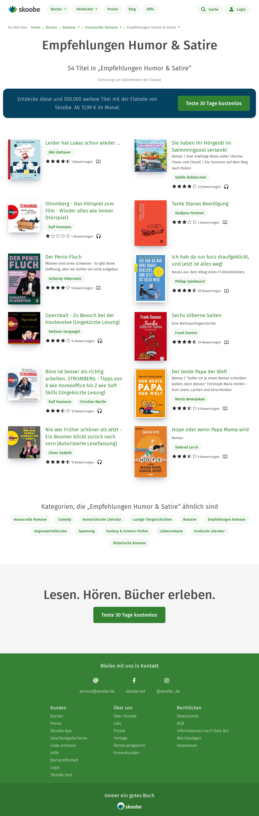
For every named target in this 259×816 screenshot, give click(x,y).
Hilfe (150, 9)
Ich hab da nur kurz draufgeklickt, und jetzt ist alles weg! (210, 260)
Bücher (57, 9)
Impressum (187, 745)
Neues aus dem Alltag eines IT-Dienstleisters (208, 272)
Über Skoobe (125, 716)
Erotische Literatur (209, 531)
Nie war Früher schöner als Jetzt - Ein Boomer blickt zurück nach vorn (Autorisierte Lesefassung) (83, 436)
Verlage (120, 738)
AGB (180, 723)
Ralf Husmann (60, 227)
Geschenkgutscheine (68, 738)
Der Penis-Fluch (63, 257)
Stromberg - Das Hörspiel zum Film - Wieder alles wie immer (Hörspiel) (79, 211)
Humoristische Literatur (101, 519)
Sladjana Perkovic (189, 213)
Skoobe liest (61, 774)
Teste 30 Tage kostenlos (214, 103)
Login (237, 9)
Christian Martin (93, 402)
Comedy (64, 519)
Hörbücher (85, 9)
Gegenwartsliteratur (50, 531)
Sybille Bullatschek (190, 177)
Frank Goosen (186, 333)
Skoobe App (61, 730)
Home (35, 27)
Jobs (117, 723)
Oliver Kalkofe (60, 453)
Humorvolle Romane (101, 27)
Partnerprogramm (129, 745)
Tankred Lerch (186, 447)
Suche (210, 9)
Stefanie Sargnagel (64, 331)
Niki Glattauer (60, 152)
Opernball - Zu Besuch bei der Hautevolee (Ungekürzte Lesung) (82, 318)
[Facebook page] (135, 685)
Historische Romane (129, 543)
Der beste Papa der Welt (199, 371)
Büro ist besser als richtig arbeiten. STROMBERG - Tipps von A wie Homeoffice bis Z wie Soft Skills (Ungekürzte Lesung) (83, 382)
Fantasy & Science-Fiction (127, 531)
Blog (132, 9)
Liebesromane (171, 531)
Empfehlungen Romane (227, 519)
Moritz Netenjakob (190, 399)
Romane (69, 27)
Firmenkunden (126, 752)
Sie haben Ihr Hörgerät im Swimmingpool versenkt (201, 146)
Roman (177, 438)
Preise (112, 9)
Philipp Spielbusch (190, 281)
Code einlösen (63, 745)
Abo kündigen (189, 738)
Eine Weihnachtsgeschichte (194, 323)
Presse (119, 730)
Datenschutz (188, 716)
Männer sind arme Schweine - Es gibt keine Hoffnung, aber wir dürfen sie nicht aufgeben (81, 266)
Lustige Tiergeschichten (152, 519)
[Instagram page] (168, 685)
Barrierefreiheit (64, 760)
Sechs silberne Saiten (196, 315)
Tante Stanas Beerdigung (200, 204)
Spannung (87, 531)
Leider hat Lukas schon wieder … (82, 143)
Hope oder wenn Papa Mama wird (210, 429)
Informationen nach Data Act (202, 730)
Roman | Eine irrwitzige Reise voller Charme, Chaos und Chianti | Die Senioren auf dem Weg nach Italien (210, 162)
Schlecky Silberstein (65, 279)
